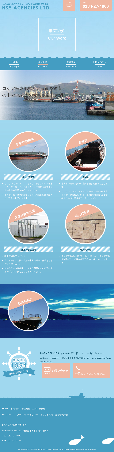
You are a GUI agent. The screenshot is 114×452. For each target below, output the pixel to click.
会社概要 (71, 64)
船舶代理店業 (28, 177)
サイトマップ (8, 414)
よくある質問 (46, 414)
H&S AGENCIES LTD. (14, 425)
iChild (94, 449)
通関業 (85, 177)
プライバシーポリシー (27, 414)
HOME (14, 64)
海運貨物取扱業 (28, 249)
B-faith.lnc (76, 449)
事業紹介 (42, 64)
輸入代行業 (85, 249)
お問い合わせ (100, 64)
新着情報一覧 (61, 414)
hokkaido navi (86, 449)
